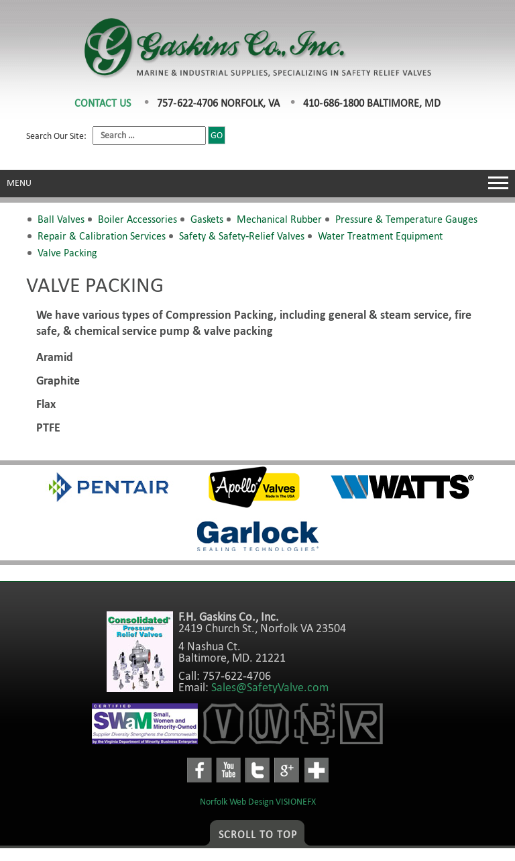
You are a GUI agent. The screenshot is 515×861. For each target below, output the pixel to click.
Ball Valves (61, 219)
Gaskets (206, 219)
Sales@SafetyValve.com (270, 687)
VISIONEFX (296, 801)
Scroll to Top (258, 834)
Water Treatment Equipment (380, 236)
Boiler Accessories (137, 219)
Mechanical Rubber (279, 219)
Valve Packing (67, 252)
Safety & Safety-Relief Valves (241, 236)
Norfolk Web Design (237, 801)
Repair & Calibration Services (102, 236)
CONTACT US (102, 103)
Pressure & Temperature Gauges (406, 219)
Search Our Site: (125, 135)
